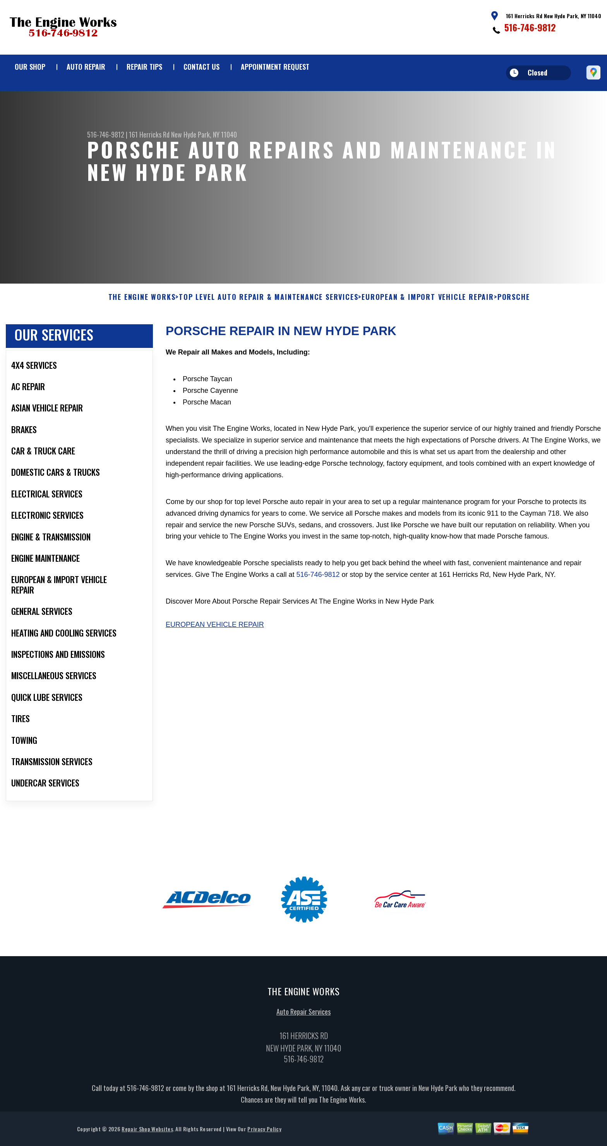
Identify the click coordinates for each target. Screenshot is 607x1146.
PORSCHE (513, 300)
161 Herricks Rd (149, 134)
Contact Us (201, 67)
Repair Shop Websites (147, 1131)
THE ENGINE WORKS (142, 300)
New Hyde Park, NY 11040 (204, 134)
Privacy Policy (264, 1131)
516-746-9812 (530, 27)
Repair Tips (144, 67)
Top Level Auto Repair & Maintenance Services (268, 300)
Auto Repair (86, 67)
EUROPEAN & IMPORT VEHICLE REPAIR (428, 300)
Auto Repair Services (303, 1014)
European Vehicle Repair (215, 627)
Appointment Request (275, 67)
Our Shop (30, 67)
